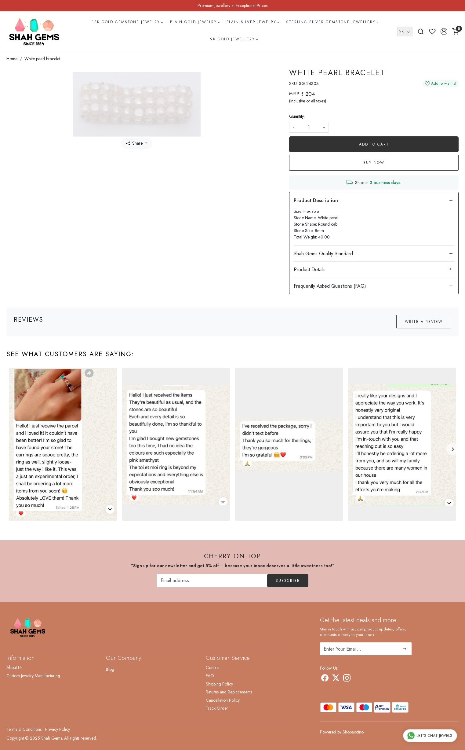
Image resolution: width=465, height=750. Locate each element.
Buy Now (373, 162)
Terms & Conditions (24, 729)
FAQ (210, 676)
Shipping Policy (219, 684)
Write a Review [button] (424, 321)
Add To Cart (374, 144)
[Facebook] (325, 679)
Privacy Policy (57, 729)
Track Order (217, 708)
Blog (110, 669)
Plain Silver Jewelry (253, 22)
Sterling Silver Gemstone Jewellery (332, 22)
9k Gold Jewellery (234, 39)
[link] (421, 31)
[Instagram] (347, 679)
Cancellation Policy (223, 700)
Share (134, 143)
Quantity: (297, 116)
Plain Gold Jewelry (195, 22)
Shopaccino (353, 732)
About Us (14, 667)
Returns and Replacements (229, 692)
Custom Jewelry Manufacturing (33, 676)
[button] (444, 31)
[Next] (452, 449)
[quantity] (309, 127)
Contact (213, 667)
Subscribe (288, 580)
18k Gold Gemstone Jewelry (127, 22)
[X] (336, 679)
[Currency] (404, 31)
